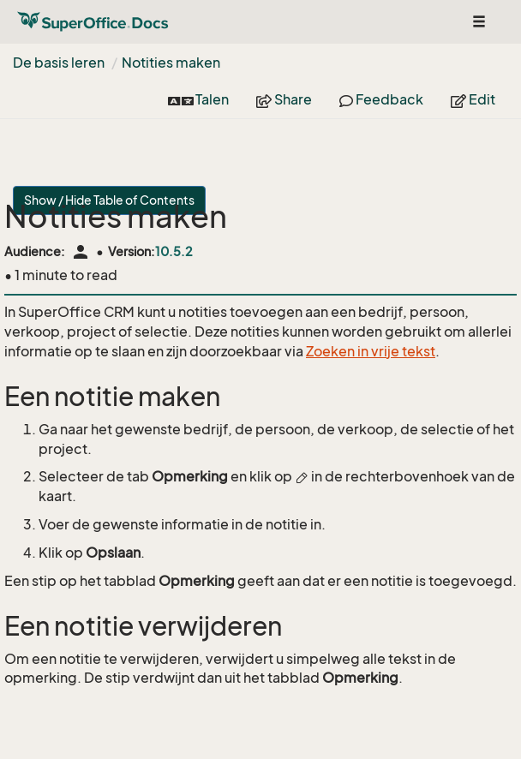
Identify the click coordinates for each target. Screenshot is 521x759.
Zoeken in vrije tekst (370, 351)
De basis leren (59, 62)
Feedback (381, 99)
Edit (473, 99)
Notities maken (171, 62)
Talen (198, 99)
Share (284, 99)
